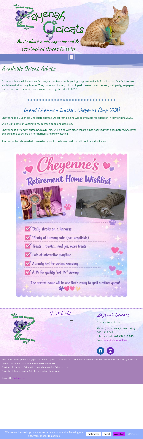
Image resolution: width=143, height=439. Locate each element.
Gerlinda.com (19, 378)
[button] (71, 57)
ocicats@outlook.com (116, 340)
